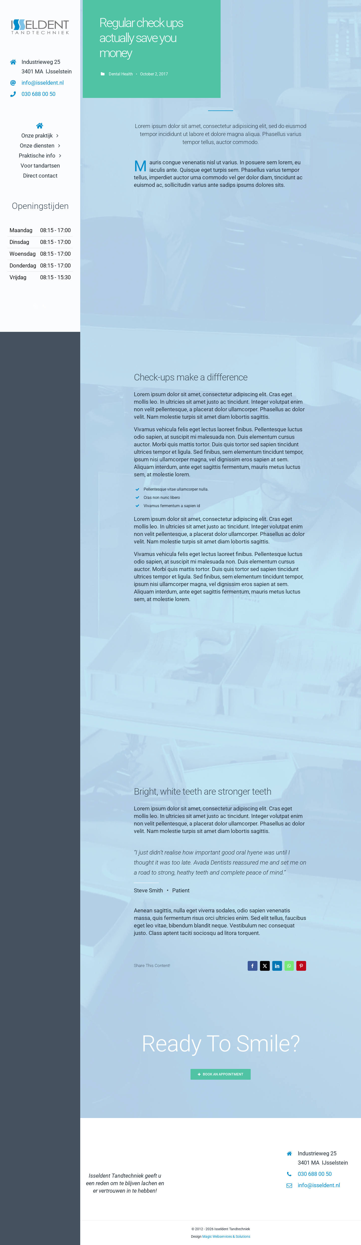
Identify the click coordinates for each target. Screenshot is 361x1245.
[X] (265, 966)
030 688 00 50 (38, 94)
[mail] (36, 306)
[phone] (45, 306)
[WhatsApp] (289, 966)
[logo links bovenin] (40, 19)
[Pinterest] (301, 966)
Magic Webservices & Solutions (226, 1236)
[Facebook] (252, 966)
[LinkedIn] (277, 966)
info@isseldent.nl (43, 83)
